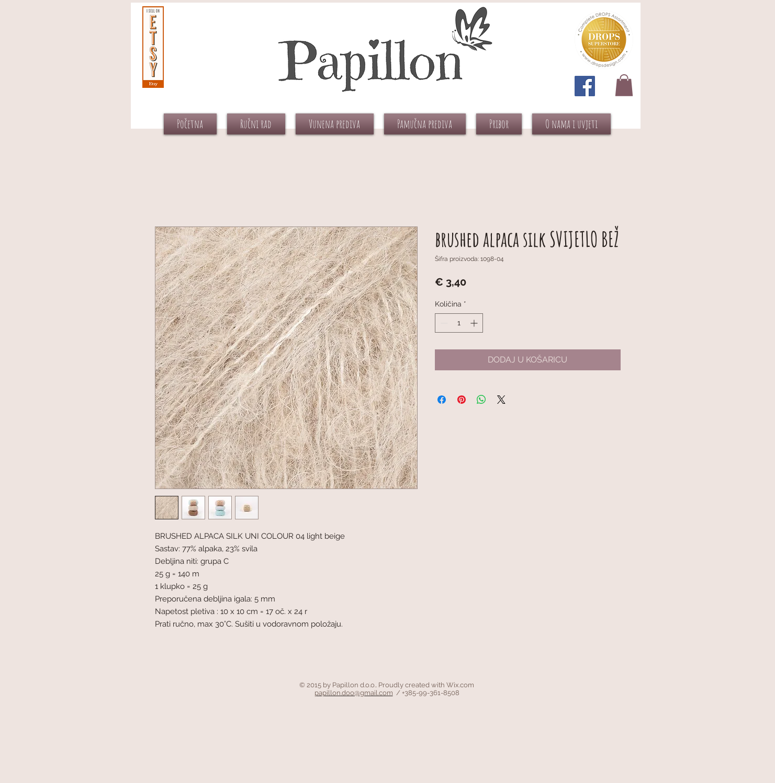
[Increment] (474, 323)
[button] (624, 85)
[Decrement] (443, 323)
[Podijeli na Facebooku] (441, 399)
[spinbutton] (459, 323)
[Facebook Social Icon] (585, 86)
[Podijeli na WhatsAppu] (481, 399)
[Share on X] (501, 399)
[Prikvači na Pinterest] (461, 399)
